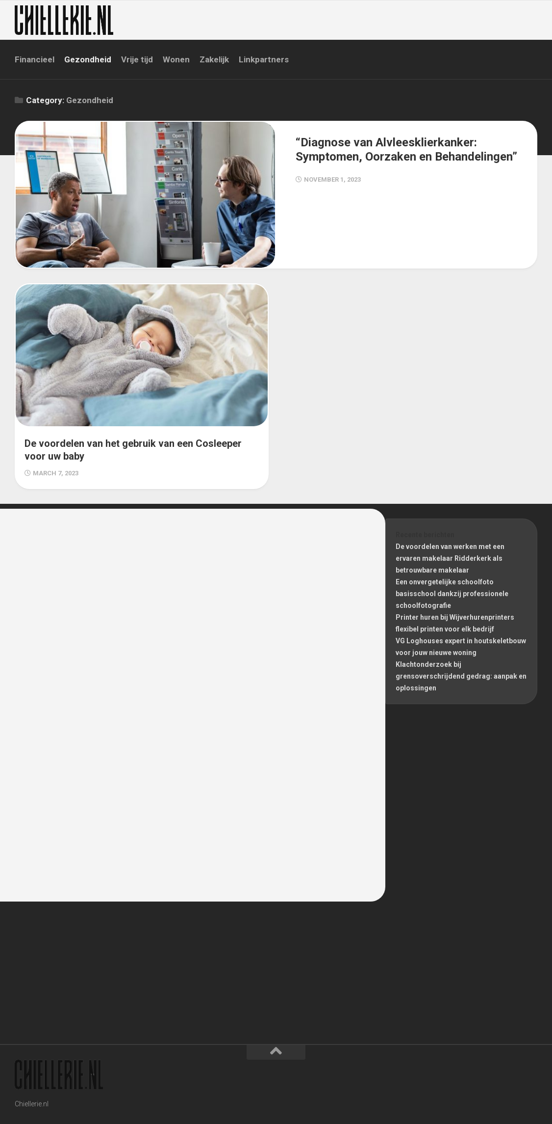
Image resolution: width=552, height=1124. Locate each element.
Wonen (176, 59)
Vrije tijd (137, 59)
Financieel (34, 59)
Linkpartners (264, 59)
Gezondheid (87, 59)
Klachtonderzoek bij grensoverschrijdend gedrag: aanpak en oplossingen (461, 676)
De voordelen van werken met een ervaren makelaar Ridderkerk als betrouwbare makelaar (450, 558)
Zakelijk (214, 59)
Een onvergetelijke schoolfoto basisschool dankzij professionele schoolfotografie (452, 593)
